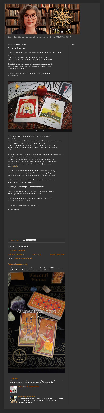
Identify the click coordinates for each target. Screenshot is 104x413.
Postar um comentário (17, 250)
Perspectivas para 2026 (17, 264)
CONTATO (14, 379)
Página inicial (36, 254)
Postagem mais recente (16, 254)
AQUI (15, 166)
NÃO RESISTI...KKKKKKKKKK (28, 386)
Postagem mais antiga (57, 254)
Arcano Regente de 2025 (26, 396)
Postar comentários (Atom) (23, 258)
